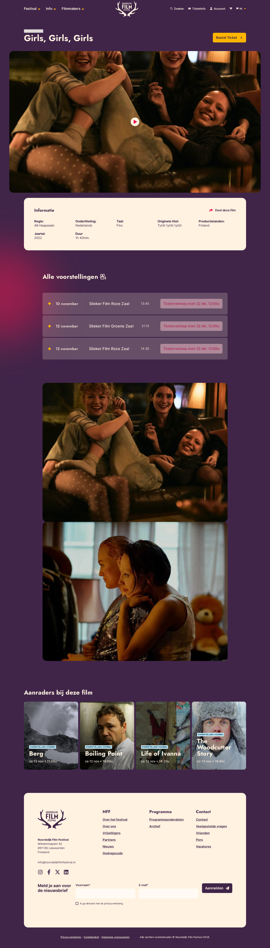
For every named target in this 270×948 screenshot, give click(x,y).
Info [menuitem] (49, 9)
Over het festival (115, 820)
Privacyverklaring (71, 937)
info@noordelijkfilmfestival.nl (56, 862)
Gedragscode (113, 853)
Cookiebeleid (91, 937)
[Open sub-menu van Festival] (38, 8)
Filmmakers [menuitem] (71, 9)
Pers (199, 840)
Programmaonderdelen (166, 820)
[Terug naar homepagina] (127, 9)
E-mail (143, 885)
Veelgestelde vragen (211, 826)
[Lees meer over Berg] (51, 736)
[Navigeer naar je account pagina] (217, 9)
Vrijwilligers (112, 833)
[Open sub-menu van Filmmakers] (82, 8)
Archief (154, 826)
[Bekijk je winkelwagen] (231, 8)
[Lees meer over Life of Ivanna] (163, 736)
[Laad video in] (135, 122)
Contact (202, 820)
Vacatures (203, 847)
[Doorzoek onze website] (177, 8)
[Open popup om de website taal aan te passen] (241, 8)
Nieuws (108, 847)
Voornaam (82, 885)
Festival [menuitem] (30, 9)
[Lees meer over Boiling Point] (107, 736)
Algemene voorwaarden (115, 937)
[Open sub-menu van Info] (54, 8)
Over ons (109, 826)
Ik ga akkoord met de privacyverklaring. (101, 903)
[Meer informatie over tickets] (197, 9)
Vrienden (203, 833)
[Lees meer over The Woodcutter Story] (219, 736)
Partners (109, 840)
